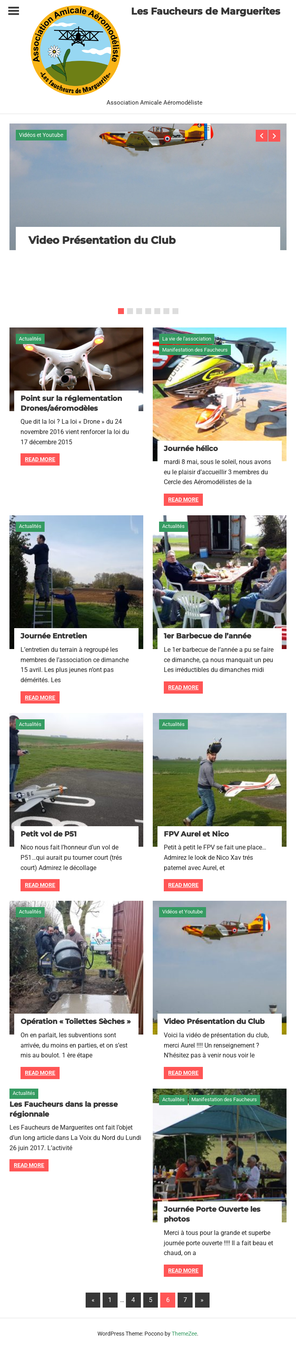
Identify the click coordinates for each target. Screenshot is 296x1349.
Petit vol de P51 (49, 834)
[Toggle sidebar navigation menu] (13, 11)
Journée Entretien (54, 636)
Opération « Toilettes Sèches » (76, 1021)
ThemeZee (184, 1333)
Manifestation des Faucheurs (195, 350)
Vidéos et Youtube (41, 135)
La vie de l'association (186, 339)
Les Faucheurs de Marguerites (205, 11)
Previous (262, 136)
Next (274, 136)
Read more (40, 459)
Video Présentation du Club (102, 240)
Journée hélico (191, 448)
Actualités (30, 339)
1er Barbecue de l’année (207, 636)
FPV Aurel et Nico (196, 834)
